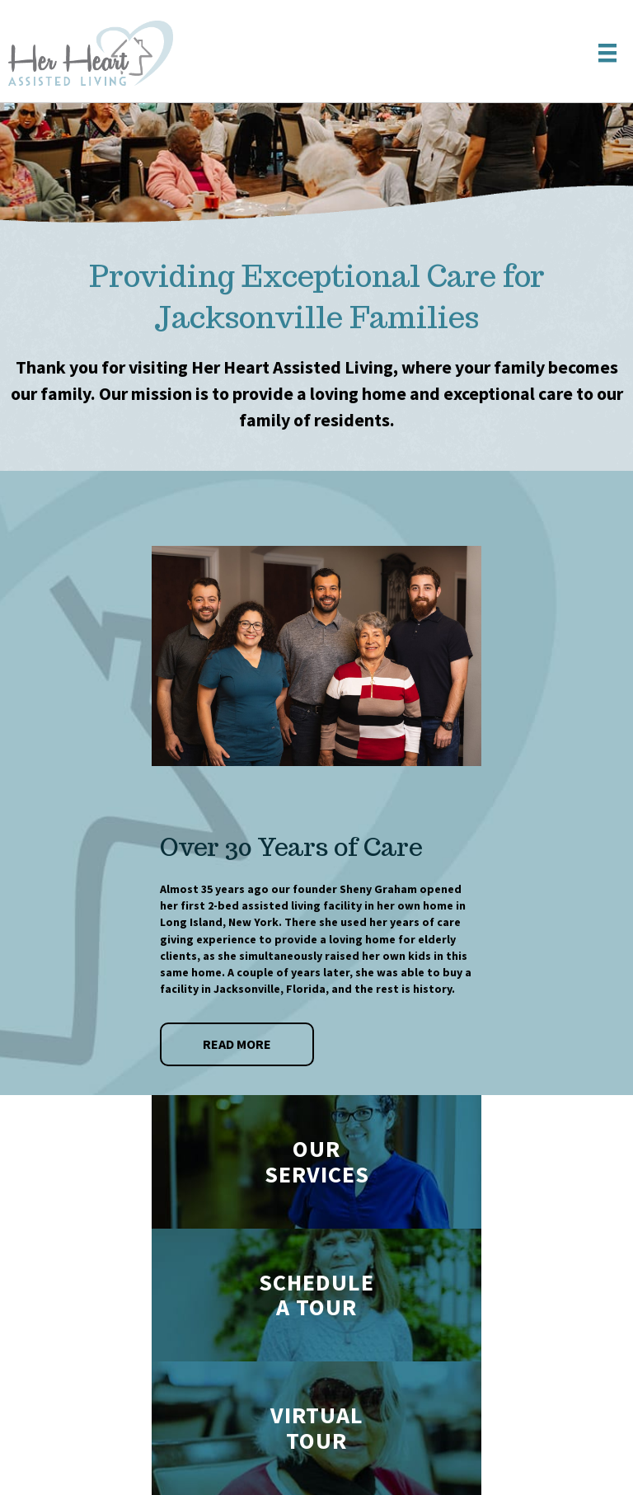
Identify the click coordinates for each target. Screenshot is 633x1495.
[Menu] (607, 52)
